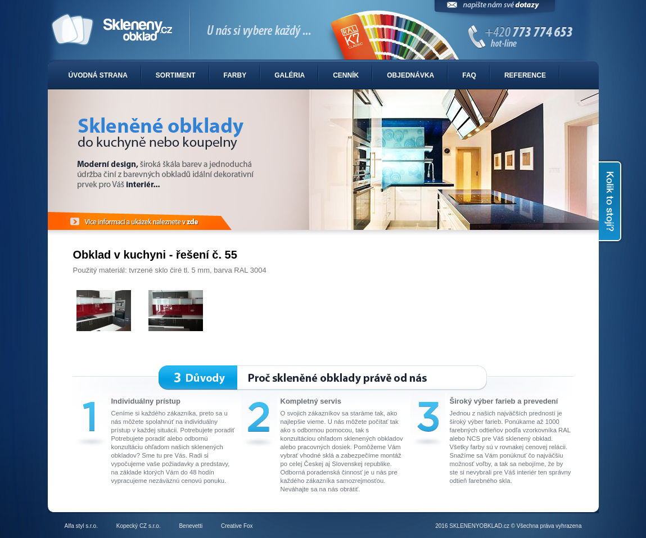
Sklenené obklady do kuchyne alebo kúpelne (323, 30)
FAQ (469, 75)
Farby (235, 75)
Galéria (289, 75)
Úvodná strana (98, 75)
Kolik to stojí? (611, 201)
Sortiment (176, 75)
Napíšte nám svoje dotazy (494, 10)
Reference (525, 75)
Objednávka (410, 75)
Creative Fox (237, 526)
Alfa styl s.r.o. (81, 526)
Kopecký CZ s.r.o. (138, 526)
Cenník (346, 75)
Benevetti (190, 526)
